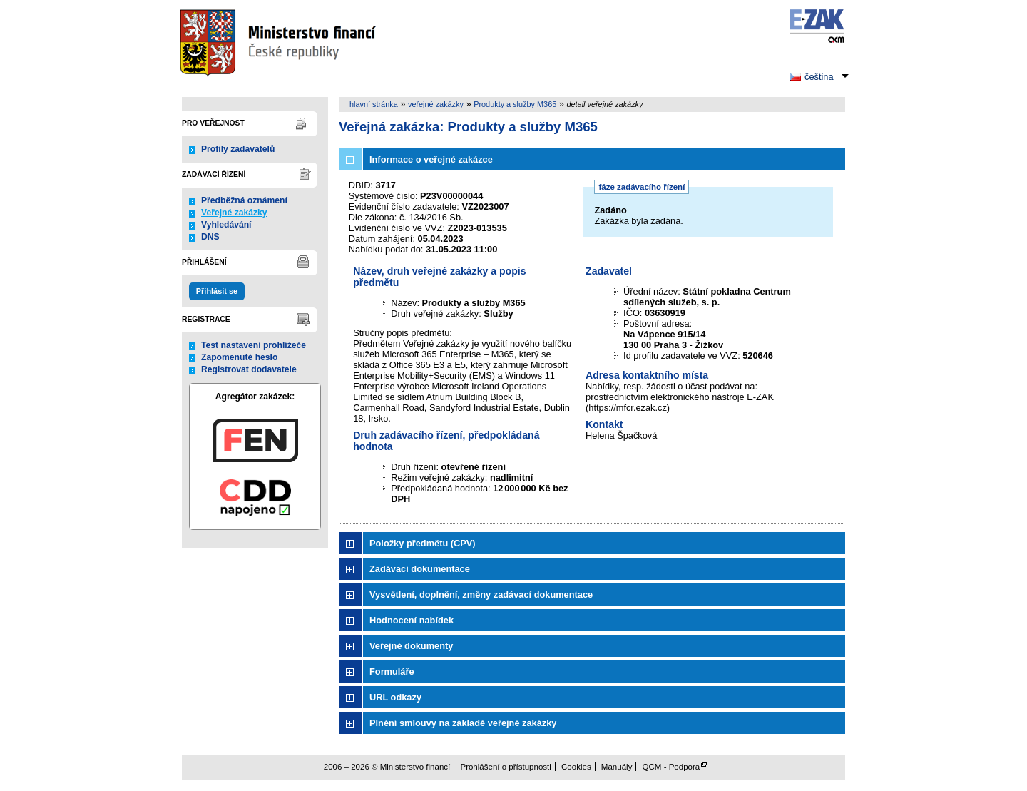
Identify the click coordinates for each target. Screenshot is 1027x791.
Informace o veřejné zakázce (431, 159)
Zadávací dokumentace (419, 568)
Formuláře (391, 671)
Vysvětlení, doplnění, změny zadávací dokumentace (481, 594)
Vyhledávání (226, 225)
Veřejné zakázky (234, 213)
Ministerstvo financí (279, 42)
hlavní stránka (373, 104)
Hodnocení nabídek (411, 620)
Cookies (576, 766)
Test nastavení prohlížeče (253, 345)
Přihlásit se (216, 291)
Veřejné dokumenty (411, 646)
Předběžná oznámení (244, 200)
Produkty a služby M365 (515, 104)
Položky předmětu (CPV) (422, 543)
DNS (210, 237)
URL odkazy (395, 697)
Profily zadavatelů (238, 149)
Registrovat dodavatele (249, 369)
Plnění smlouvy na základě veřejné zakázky (462, 723)
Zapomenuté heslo (239, 357)
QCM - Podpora (671, 766)
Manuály (617, 766)
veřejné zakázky (436, 104)
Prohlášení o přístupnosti (505, 766)
